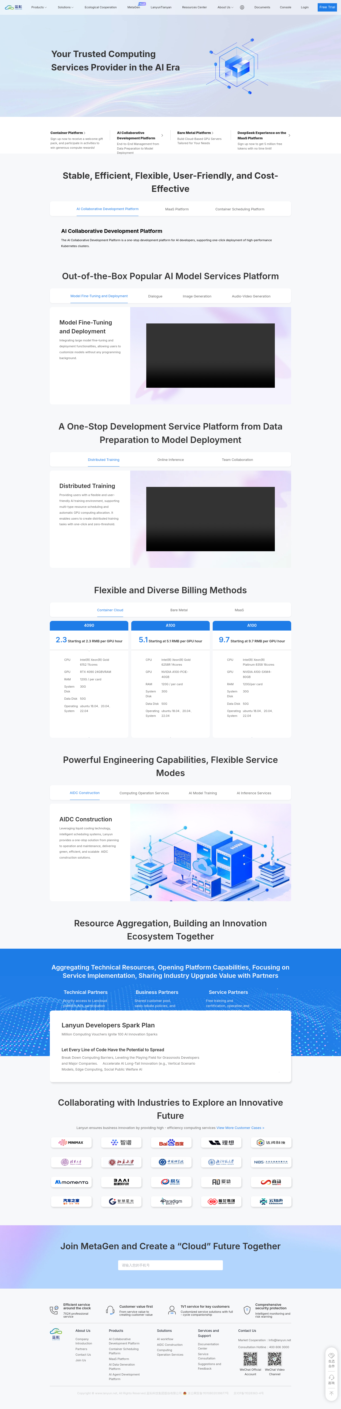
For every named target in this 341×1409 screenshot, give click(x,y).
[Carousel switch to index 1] (166, 112)
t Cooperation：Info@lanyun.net (269, 1340)
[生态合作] (331, 1360)
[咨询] (331, 1379)
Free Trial (327, 7)
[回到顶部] (331, 1393)
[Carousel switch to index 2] (175, 112)
